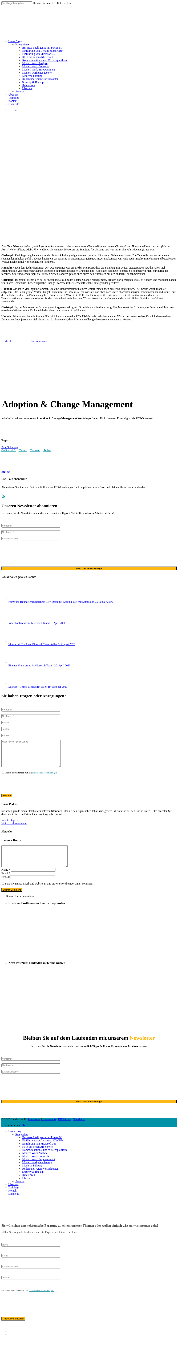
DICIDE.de (64, 1128)
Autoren (19, 1190)
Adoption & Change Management (20, 324)
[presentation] (27, 556)
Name (5, 879)
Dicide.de (13, 1203)
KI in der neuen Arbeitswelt (37, 1156)
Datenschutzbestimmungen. (44, 778)
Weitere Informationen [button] (14, 828)
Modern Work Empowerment (38, 1168)
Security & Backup (33, 1181)
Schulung (12, 447)
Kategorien (21, 1143)
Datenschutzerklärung (63, 545)
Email (5, 882)
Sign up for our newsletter (20, 905)
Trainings (13, 1196)
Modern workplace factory (37, 1171)
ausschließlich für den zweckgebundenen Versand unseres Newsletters (115, 545)
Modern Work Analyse (34, 1162)
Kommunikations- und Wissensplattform (44, 1159)
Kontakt (12, 1199)
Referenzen (28, 1184)
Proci (4, 447)
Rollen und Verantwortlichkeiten (40, 1178)
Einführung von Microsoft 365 (39, 1153)
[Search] (16, 3)
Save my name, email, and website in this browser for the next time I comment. (49, 892)
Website (5, 886)
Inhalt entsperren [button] (10, 825)
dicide (5, 472)
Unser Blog (14, 1140)
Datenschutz (49, 1128)
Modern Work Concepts (35, 1165)
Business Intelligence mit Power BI (42, 1146)
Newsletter (79, 1128)
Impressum (34, 1128)
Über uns (27, 1187)
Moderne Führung (32, 1174)
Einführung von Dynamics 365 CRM (42, 1149)
